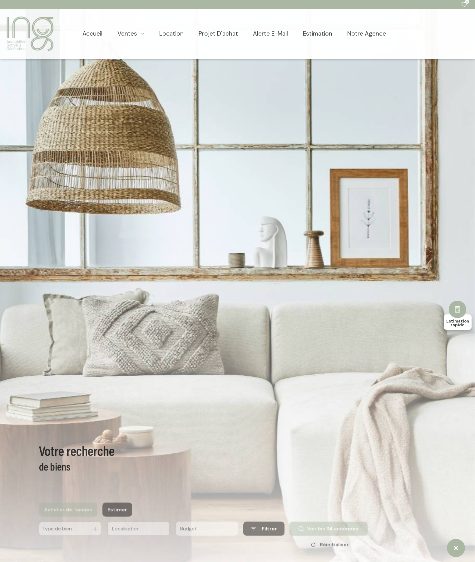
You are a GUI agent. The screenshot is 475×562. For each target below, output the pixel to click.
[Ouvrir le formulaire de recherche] (264, 535)
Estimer (117, 515)
